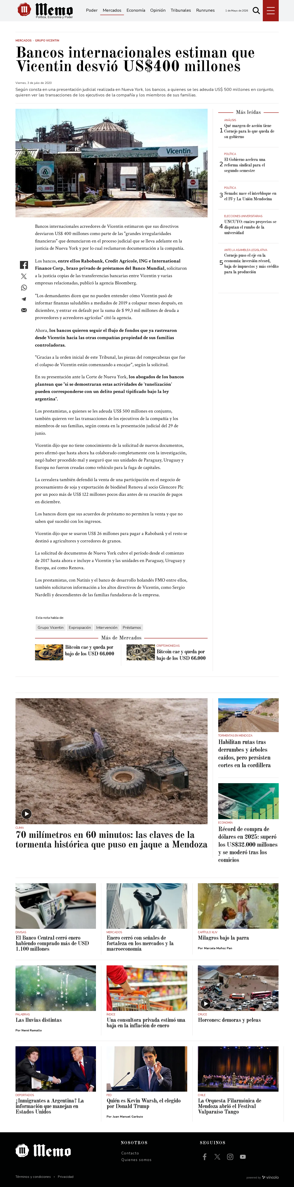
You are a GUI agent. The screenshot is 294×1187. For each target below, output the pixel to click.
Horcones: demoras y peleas (229, 1020)
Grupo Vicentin (50, 627)
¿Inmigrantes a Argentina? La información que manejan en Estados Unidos (49, 1106)
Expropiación (80, 627)
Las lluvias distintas (38, 1020)
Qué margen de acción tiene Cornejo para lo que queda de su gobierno (249, 131)
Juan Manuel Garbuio (128, 1117)
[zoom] (111, 163)
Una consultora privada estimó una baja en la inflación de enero (146, 1023)
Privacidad (66, 1177)
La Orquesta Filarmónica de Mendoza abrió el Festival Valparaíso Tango (229, 1106)
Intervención (106, 627)
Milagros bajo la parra (223, 938)
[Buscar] (256, 10)
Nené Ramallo (31, 1030)
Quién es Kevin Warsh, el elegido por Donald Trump (144, 1103)
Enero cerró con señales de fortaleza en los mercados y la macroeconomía (140, 943)
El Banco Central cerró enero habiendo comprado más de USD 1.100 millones (52, 943)
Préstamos (132, 627)
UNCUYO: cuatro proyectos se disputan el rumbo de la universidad (250, 227)
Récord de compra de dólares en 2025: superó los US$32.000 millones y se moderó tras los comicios (247, 845)
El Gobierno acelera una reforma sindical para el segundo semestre (244, 165)
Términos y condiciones (33, 1177)
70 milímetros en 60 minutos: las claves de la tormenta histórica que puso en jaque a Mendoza (111, 840)
